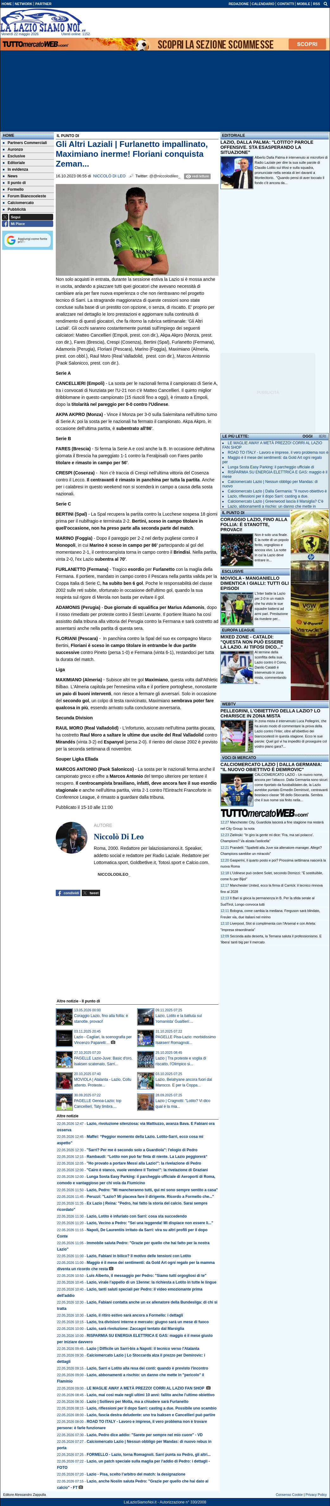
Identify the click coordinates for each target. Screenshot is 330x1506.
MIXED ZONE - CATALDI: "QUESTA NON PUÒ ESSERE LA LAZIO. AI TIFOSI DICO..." (251, 642)
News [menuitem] (10, 176)
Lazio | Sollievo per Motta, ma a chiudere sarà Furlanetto (137, 1401)
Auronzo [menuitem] (13, 149)
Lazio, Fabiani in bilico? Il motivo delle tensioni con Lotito (139, 1256)
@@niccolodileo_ (164, 176)
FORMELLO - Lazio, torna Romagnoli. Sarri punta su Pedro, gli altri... (149, 1454)
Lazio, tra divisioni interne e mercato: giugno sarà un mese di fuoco (148, 1322)
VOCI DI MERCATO (239, 758)
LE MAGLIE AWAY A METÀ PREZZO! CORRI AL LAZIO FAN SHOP (146, 1388)
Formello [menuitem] (13, 189)
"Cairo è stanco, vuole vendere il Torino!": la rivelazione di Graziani (147, 1170)
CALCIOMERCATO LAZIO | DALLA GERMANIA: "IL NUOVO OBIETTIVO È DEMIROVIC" (271, 767)
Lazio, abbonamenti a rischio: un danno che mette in (272, 506)
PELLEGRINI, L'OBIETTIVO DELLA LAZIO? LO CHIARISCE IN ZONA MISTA (270, 713)
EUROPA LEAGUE (238, 630)
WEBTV (229, 704)
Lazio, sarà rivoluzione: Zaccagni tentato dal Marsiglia (135, 1328)
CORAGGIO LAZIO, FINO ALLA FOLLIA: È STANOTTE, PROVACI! (253, 524)
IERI (322, 436)
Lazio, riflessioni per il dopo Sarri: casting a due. (268, 496)
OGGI (307, 436)
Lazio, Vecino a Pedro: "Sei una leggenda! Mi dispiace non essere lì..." (150, 1223)
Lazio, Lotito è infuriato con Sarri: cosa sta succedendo (137, 1216)
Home (8, 135)
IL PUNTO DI (233, 513)
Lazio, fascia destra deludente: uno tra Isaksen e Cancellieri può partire (151, 1415)
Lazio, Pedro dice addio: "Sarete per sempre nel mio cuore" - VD (145, 1435)
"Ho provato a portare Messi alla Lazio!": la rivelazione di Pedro (144, 1163)
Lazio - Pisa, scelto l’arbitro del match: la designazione (136, 1474)
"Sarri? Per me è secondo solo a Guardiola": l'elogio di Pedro (142, 1150)
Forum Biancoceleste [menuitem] (24, 196)
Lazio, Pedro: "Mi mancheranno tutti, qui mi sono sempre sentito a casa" (152, 1190)
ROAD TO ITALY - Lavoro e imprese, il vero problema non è (278, 452)
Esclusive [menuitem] (14, 156)
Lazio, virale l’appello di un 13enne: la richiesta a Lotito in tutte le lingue (151, 1282)
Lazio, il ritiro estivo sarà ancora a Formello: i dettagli (135, 1315)
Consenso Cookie (289, 1494)
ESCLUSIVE (233, 571)
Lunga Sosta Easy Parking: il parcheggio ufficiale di (271, 467)
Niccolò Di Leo (109, 176)
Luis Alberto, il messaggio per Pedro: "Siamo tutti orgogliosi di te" (146, 1275)
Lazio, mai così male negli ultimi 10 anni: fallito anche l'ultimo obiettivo (151, 1395)
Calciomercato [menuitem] (18, 203)
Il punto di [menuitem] (14, 183)
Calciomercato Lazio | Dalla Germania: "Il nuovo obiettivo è (277, 491)
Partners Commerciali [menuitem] (25, 143)
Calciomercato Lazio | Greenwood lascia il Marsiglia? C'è (275, 501)
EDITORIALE (233, 135)
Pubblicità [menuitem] (14, 209)
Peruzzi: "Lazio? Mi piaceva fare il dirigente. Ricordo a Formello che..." (150, 1196)
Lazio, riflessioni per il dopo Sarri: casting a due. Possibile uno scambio (152, 1408)
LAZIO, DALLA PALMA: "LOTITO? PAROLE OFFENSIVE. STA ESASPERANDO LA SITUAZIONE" (266, 147)
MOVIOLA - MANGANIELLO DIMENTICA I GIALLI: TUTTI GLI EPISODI (254, 583)
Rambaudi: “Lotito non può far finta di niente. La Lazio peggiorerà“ (147, 1156)
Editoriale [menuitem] (14, 163)
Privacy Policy (316, 1494)
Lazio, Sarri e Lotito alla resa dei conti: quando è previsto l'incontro (147, 1368)
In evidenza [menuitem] (15, 169)
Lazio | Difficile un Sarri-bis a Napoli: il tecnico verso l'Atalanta (143, 1348)
